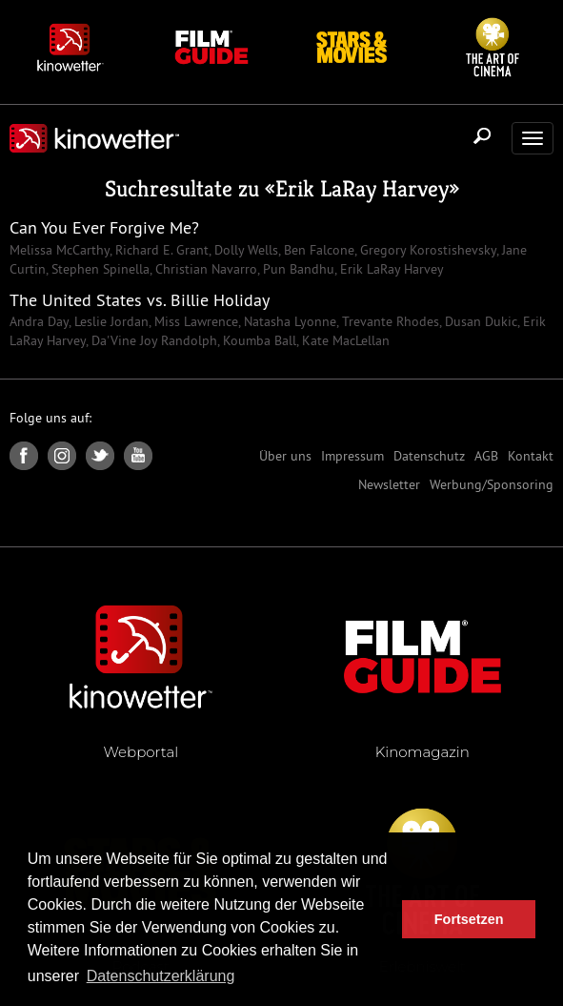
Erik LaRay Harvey (362, 189)
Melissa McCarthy (60, 249)
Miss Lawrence (194, 321)
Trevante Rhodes (388, 321)
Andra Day (39, 321)
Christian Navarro (204, 268)
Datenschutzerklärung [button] (161, 976)
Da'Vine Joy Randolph (152, 340)
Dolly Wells (244, 249)
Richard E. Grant (160, 249)
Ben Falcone (317, 249)
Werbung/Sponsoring (491, 484)
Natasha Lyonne (288, 321)
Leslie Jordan (109, 321)
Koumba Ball (257, 340)
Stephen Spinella (99, 268)
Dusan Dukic (479, 321)
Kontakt (530, 455)
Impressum (352, 455)
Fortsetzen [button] (469, 919)
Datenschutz (429, 455)
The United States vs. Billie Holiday (140, 300)
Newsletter (389, 484)
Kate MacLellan (344, 340)
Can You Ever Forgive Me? (104, 227)
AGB (486, 455)
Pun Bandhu (296, 268)
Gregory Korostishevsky (426, 249)
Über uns (285, 455)
